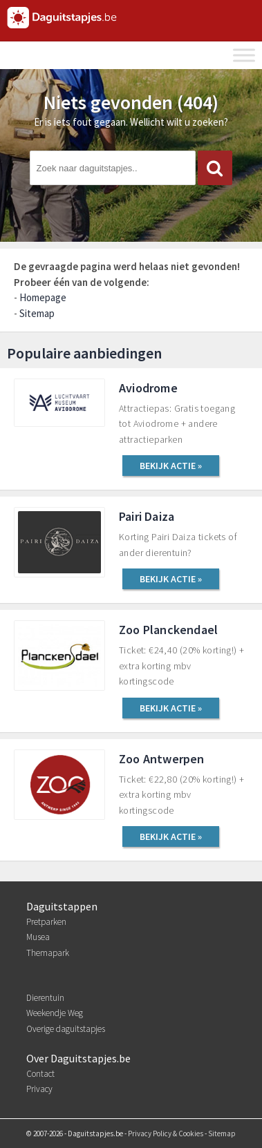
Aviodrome (148, 388)
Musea (38, 937)
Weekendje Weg (54, 1013)
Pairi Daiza (146, 516)
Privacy (39, 1089)
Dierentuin (45, 998)
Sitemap (37, 313)
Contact (40, 1074)
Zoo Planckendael (168, 630)
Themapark (47, 953)
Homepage (42, 297)
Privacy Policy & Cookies (165, 1133)
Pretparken (46, 922)
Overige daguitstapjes (65, 1029)
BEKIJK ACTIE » (171, 465)
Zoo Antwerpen (162, 759)
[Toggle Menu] (244, 54)
